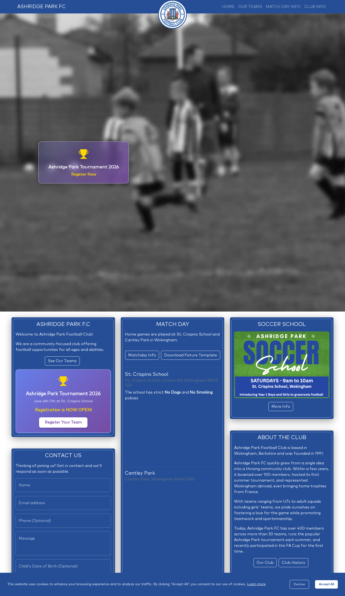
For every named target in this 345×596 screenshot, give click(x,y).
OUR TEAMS (250, 7)
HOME (228, 7)
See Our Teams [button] (62, 361)
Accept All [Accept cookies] (326, 584)
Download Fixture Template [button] (190, 355)
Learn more (256, 584)
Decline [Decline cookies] (299, 584)
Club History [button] (293, 563)
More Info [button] (280, 406)
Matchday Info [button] (142, 355)
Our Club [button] (265, 563)
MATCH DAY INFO (283, 7)
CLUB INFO (315, 7)
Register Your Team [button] (63, 422)
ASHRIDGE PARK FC (41, 6)
